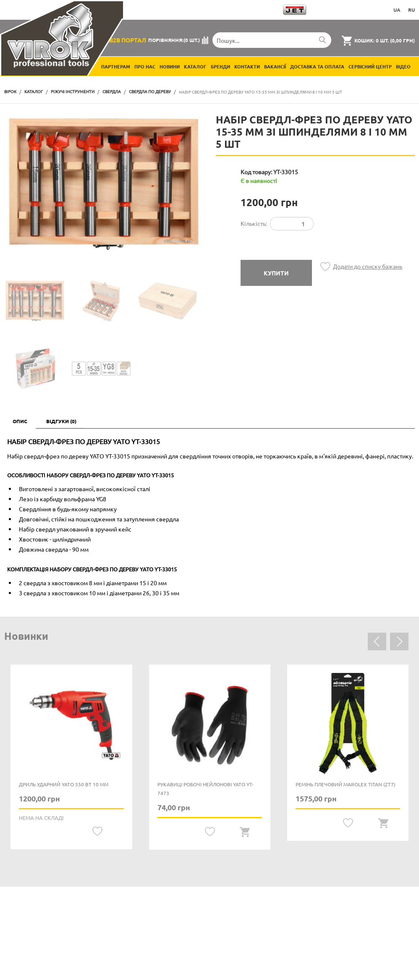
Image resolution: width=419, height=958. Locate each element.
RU (411, 9)
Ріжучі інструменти (72, 91)
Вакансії (275, 66)
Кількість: (254, 223)
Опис (20, 421)
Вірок (10, 91)
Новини (170, 66)
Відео (403, 66)
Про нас (144, 66)
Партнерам (115, 66)
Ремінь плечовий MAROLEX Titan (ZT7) (345, 784)
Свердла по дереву (150, 91)
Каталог (195, 66)
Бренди (220, 66)
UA (397, 9)
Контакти (247, 66)
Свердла (111, 91)
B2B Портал (127, 40)
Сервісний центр (370, 66)
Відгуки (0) (61, 421)
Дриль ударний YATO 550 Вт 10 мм (63, 784)
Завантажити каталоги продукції (229, 9)
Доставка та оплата (317, 66)
